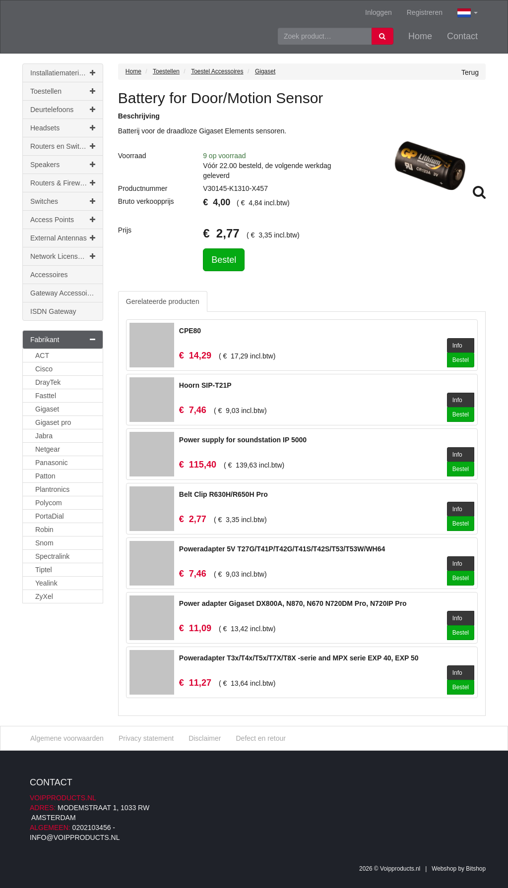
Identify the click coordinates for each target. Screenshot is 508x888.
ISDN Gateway (53, 311)
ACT (42, 355)
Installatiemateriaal (62, 73)
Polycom (48, 503)
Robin (44, 529)
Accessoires (48, 275)
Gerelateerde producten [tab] (162, 301)
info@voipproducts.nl (75, 837)
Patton (45, 476)
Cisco (44, 369)
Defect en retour (260, 738)
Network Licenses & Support (66, 256)
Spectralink (52, 556)
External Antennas (62, 238)
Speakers (62, 165)
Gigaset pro (53, 422)
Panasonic (51, 463)
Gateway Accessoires (63, 293)
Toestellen (62, 91)
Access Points (62, 220)
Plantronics (52, 489)
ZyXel (44, 596)
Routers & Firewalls (62, 183)
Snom (44, 543)
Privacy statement (146, 738)
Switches (62, 201)
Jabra (44, 436)
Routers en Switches (62, 146)
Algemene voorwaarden (67, 738)
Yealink (46, 583)
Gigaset (47, 409)
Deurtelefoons (62, 110)
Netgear (47, 449)
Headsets (62, 128)
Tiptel (43, 570)
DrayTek (48, 382)
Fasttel (45, 396)
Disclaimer (205, 738)
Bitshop (476, 868)
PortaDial (49, 516)
